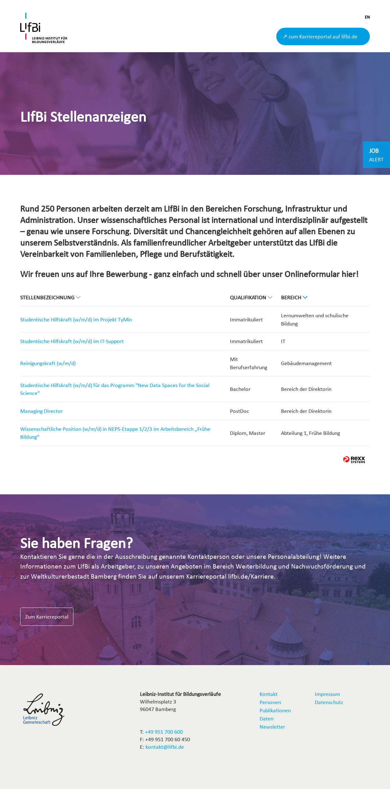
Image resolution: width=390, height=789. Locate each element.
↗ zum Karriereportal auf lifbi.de (320, 36)
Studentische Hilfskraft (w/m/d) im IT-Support (72, 341)
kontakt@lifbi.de (165, 747)
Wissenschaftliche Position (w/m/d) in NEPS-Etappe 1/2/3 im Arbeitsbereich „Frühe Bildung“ (115, 433)
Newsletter (272, 727)
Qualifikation (251, 297)
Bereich (294, 297)
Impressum (327, 694)
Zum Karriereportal (46, 617)
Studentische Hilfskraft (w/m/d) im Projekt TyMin (76, 319)
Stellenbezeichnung (50, 297)
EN (367, 17)
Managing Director (41, 411)
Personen (270, 702)
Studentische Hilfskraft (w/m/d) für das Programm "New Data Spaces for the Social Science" (114, 389)
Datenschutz (329, 702)
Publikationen (275, 710)
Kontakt (269, 694)
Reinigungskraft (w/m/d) (48, 363)
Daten (266, 718)
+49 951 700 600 (164, 732)
